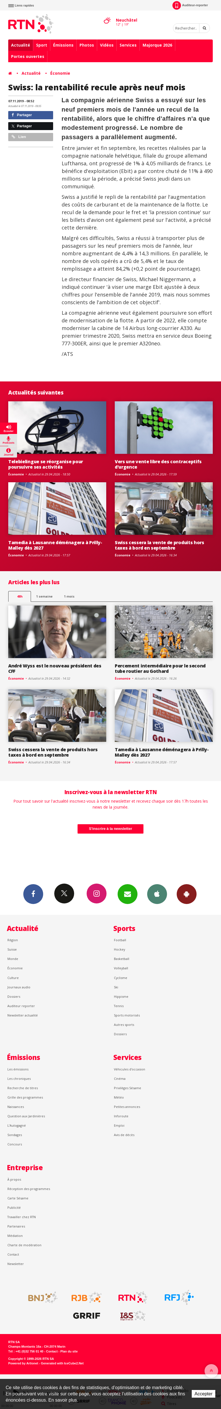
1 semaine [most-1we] (44, 596)
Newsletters (127, 893)
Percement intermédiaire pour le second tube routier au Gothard (160, 668)
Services (128, 45)
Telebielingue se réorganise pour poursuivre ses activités (45, 464)
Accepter (203, 1393)
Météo (119, 1097)
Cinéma (120, 1078)
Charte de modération (24, 1245)
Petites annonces (127, 1107)
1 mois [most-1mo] (69, 596)
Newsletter (15, 1264)
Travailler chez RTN (21, 1217)
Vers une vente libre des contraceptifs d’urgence (158, 464)
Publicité (14, 1207)
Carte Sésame (17, 1198)
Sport (41, 45)
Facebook (33, 893)
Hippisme (121, 996)
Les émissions (17, 1069)
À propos (14, 1179)
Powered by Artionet (23, 1363)
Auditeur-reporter (190, 5)
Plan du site (69, 1351)
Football (120, 940)
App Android (187, 893)
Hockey (119, 949)
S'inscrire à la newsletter (110, 828)
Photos (87, 45)
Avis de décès (124, 1135)
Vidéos (107, 45)
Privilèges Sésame (127, 1088)
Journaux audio (18, 987)
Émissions (63, 45)
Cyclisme (120, 978)
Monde (12, 959)
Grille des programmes (25, 1097)
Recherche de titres (22, 1088)
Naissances (15, 1107)
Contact (13, 1254)
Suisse (12, 949)
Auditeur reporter (21, 1006)
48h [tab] (19, 596)
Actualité (20, 45)
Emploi (119, 1125)
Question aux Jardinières (26, 1116)
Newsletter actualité (22, 1015)
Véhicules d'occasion (129, 1069)
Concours (14, 1144)
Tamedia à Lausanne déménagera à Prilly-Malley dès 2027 (55, 545)
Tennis (119, 1006)
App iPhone (157, 893)
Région (12, 940)
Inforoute (121, 1116)
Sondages (14, 1135)
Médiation (15, 1235)
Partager (22, 115)
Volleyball (121, 968)
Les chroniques (19, 1078)
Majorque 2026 (157, 45)
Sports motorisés (127, 1015)
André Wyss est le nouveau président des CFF (54, 668)
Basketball (121, 959)
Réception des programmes (28, 1189)
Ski (116, 987)
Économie (60, 73)
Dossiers (13, 996)
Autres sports (124, 1024)
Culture (13, 978)
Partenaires (16, 1226)
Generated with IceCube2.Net (62, 1363)
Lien (19, 137)
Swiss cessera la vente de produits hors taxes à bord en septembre (159, 545)
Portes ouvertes (27, 56)
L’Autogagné (16, 1125)
